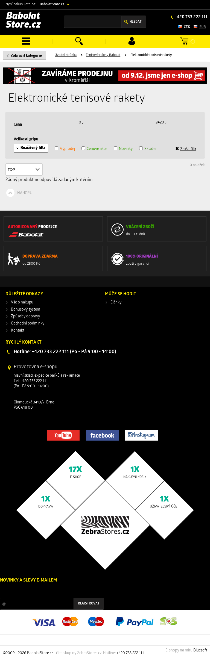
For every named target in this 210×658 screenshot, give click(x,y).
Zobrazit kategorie (26, 56)
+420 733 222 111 (190, 17)
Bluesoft (200, 650)
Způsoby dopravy (25, 316)
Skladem (151, 149)
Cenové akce (97, 149)
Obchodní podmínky (27, 323)
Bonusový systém (25, 310)
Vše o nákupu (22, 302)
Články (115, 302)
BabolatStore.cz (52, 4)
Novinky (126, 149)
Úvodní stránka (66, 55)
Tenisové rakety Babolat (103, 55)
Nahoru (24, 193)
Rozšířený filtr (33, 148)
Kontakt (17, 331)
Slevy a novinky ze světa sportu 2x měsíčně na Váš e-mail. (47, 591)
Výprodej (67, 149)
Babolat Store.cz (23, 21)
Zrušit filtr (185, 149)
